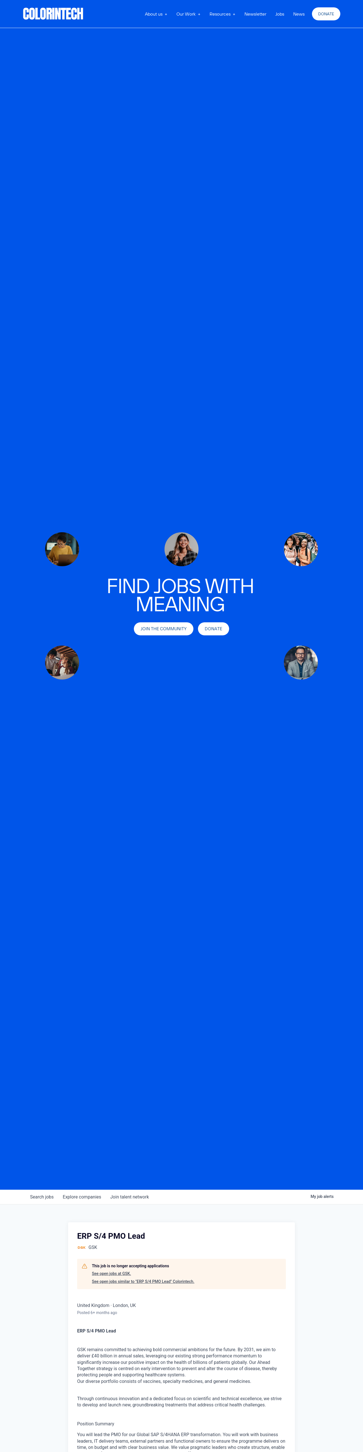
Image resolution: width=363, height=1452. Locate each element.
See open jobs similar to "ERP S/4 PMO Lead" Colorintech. (143, 1281)
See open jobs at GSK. (111, 1273)
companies (82, 1197)
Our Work (186, 14)
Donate (326, 13)
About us (153, 14)
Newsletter (255, 14)
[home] (53, 14)
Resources (220, 14)
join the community (164, 628)
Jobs (279, 14)
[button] (156, 14)
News (299, 14)
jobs (42, 1197)
